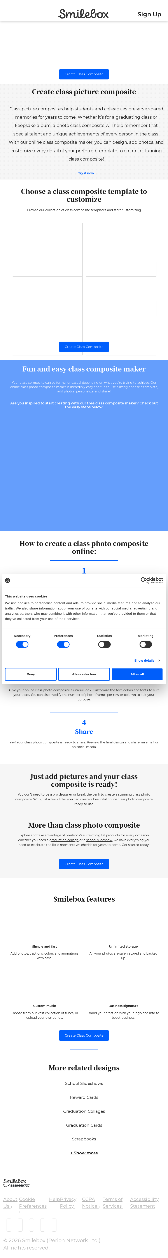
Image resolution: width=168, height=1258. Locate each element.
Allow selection (84, 674)
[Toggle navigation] (5, 12)
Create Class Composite (84, 74)
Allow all (137, 674)
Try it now (86, 173)
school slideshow (99, 841)
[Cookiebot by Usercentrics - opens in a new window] (144, 580)
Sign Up (149, 14)
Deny (31, 674)
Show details (144, 660)
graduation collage (64, 841)
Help (54, 1200)
